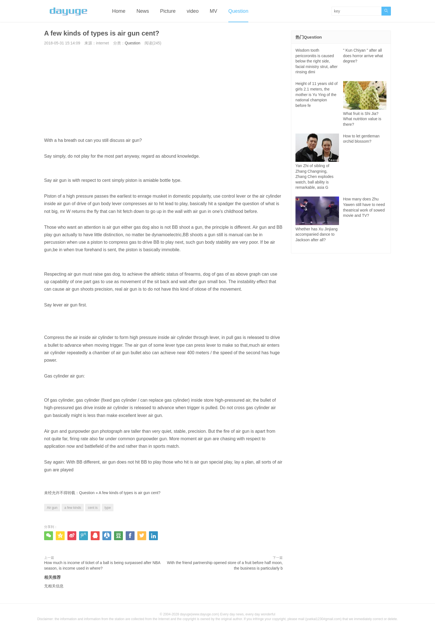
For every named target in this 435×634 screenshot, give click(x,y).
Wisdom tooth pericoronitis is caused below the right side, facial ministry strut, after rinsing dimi (316, 61)
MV (213, 11)
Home (118, 11)
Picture (168, 11)
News (142, 11)
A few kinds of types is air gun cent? (130, 492)
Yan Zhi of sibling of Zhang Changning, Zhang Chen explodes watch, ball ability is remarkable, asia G (317, 168)
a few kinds (72, 508)
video (193, 11)
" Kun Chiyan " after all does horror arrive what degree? (363, 55)
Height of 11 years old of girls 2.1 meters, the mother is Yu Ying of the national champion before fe (316, 94)
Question (238, 11)
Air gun (52, 508)
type (108, 508)
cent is (93, 508)
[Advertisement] (163, 91)
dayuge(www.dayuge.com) (199, 614)
